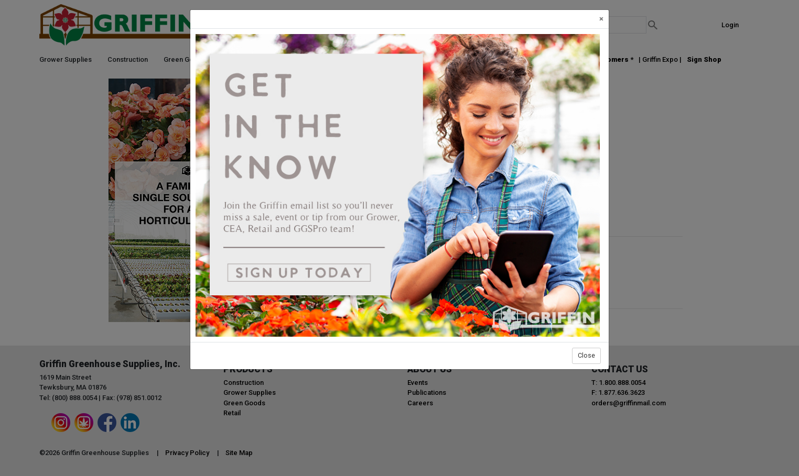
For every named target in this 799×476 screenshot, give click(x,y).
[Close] (601, 19)
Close (586, 355)
